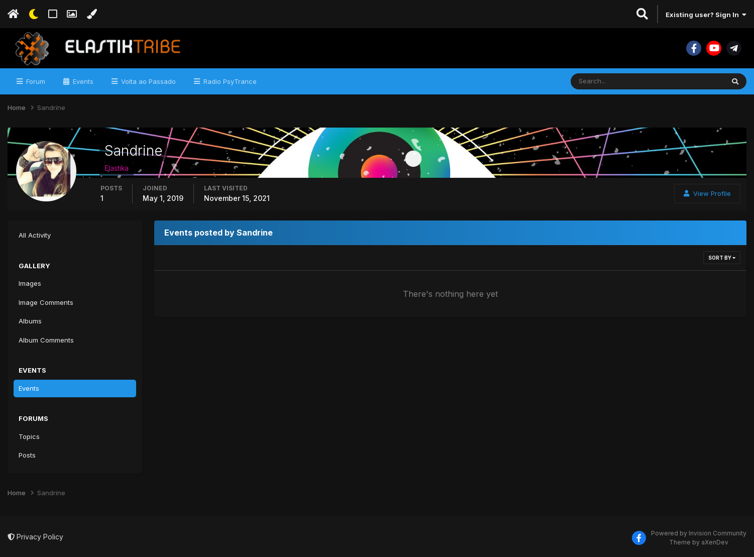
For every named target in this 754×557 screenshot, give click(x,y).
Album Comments (46, 340)
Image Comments (46, 302)
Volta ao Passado (147, 81)
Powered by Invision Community (698, 533)
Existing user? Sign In (706, 15)
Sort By (721, 258)
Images (30, 283)
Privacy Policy (35, 536)
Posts (27, 455)
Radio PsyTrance (229, 81)
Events (82, 81)
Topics (29, 436)
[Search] (620, 81)
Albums (30, 321)
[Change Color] (91, 14)
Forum (34, 81)
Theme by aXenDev (698, 542)
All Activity (35, 235)
